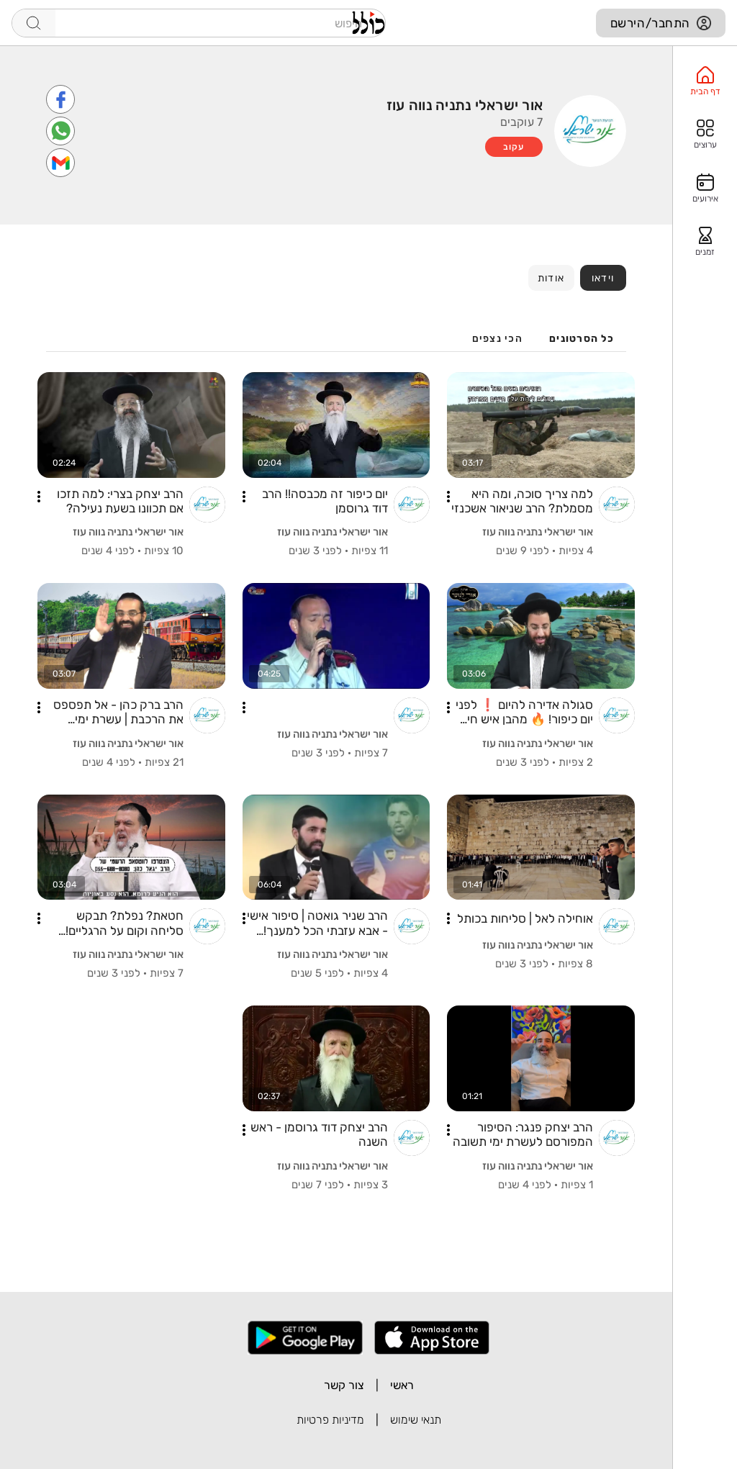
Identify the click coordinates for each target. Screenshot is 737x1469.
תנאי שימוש (415, 1420)
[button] (448, 497)
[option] (705, 81)
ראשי (402, 1385)
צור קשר (344, 1385)
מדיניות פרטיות (330, 1420)
